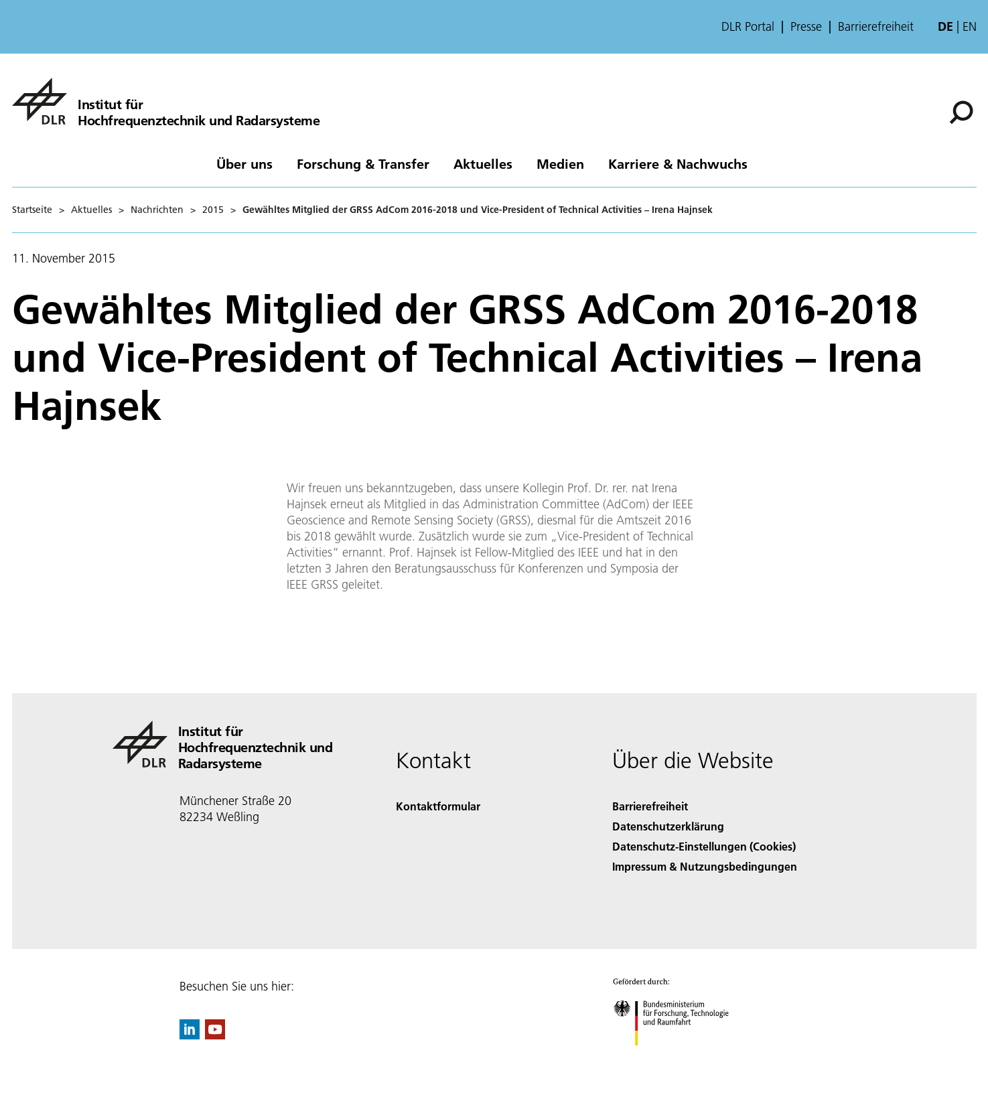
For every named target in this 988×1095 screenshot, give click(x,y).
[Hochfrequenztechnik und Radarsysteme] (166, 101)
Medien (560, 163)
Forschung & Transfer (363, 163)
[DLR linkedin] (190, 1035)
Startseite (32, 209)
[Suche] (961, 112)
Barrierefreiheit (876, 26)
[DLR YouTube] (215, 1035)
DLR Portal (747, 26)
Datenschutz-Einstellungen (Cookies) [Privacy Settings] (704, 846)
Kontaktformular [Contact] (438, 806)
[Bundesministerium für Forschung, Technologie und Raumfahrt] (678, 1057)
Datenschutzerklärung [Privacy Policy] (668, 826)
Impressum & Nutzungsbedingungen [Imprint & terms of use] (704, 866)
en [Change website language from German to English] (970, 26)
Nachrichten (157, 209)
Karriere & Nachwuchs (678, 163)
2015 (213, 209)
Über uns (244, 163)
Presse (806, 26)
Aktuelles (482, 163)
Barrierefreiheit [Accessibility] (650, 806)
